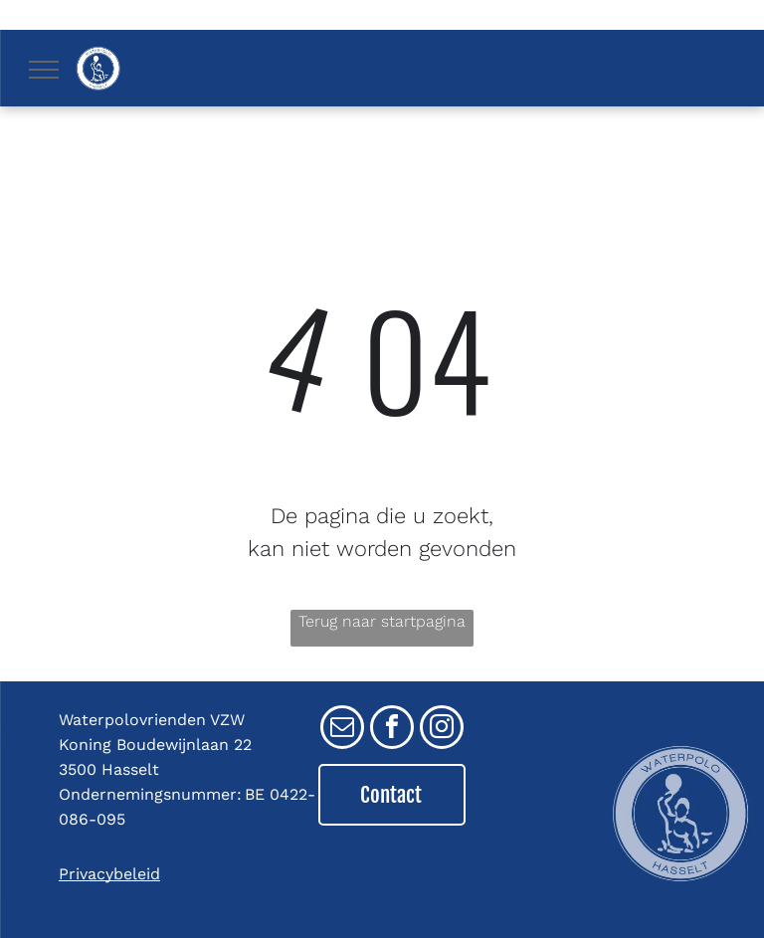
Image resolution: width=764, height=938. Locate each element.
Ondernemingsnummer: (150, 794)
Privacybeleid (109, 873)
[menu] (44, 69)
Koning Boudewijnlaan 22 (155, 744)
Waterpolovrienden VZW (152, 719)
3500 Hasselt (109, 769)
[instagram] (442, 729)
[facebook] (392, 729)
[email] (342, 729)
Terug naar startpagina (382, 621)
